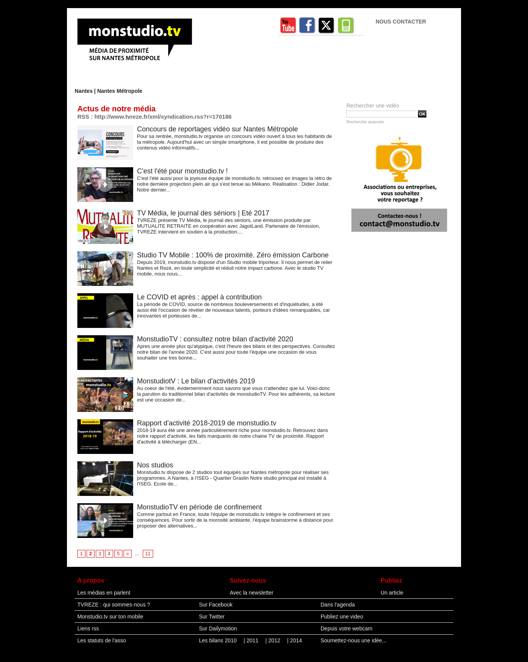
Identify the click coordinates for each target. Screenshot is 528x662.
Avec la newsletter (251, 593)
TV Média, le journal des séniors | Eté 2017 (203, 213)
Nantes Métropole (119, 91)
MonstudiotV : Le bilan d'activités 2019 (196, 381)
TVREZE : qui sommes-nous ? (113, 605)
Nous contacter (401, 21)
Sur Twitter (212, 616)
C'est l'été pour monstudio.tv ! (182, 171)
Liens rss (88, 628)
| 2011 (252, 640)
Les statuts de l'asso (101, 640)
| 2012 (274, 640)
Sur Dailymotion (218, 628)
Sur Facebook (215, 605)
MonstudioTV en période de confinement (199, 507)
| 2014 (294, 640)
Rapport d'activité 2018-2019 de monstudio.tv (206, 423)
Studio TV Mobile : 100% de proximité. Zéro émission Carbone (233, 255)
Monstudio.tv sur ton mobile (110, 616)
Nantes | (86, 91)
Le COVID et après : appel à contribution (199, 297)
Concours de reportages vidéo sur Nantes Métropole (217, 129)
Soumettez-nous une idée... (353, 640)
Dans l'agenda (338, 605)
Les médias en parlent (103, 593)
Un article (392, 593)
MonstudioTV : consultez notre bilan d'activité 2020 (215, 339)
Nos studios (155, 465)
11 (147, 553)
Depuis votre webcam (347, 628)
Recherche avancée (365, 121)
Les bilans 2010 (218, 640)
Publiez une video (342, 616)
